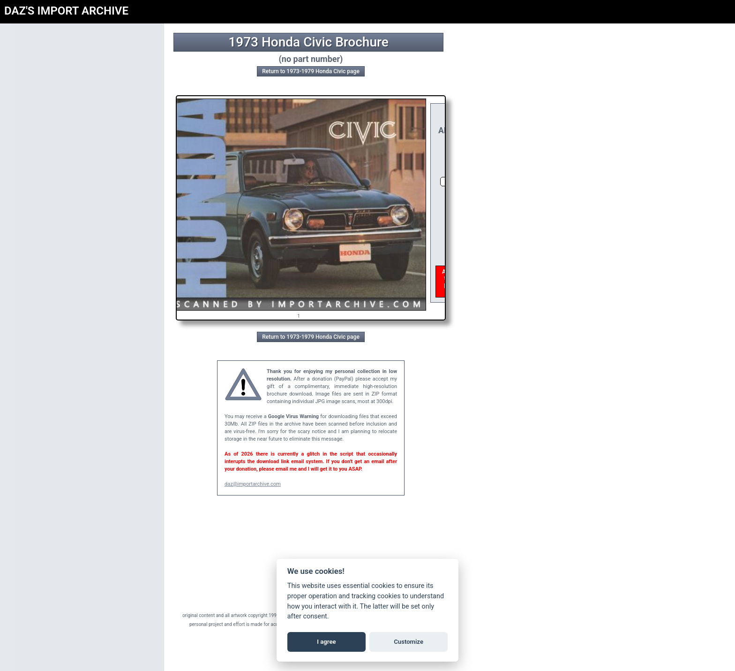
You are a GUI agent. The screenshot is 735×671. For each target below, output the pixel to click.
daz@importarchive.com (253, 484)
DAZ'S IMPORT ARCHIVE (66, 10)
